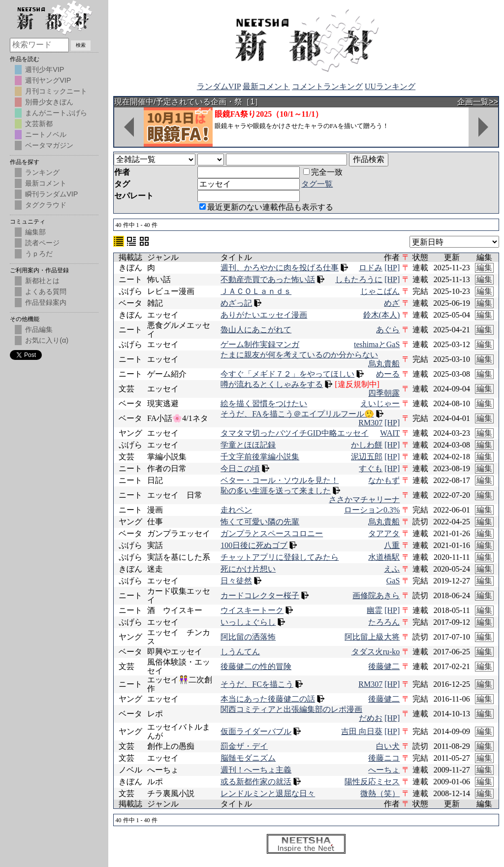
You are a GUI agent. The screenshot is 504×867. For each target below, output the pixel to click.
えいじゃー (380, 403)
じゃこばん (380, 291)
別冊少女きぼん (49, 102)
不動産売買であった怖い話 (267, 279)
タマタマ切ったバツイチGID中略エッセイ (294, 433)
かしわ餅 (366, 445)
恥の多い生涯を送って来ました (275, 490)
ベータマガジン (49, 145)
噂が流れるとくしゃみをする (271, 384)
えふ (392, 569)
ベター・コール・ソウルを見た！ (279, 480)
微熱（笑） (380, 793)
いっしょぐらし (248, 622)
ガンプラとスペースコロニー (271, 533)
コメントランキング (327, 86)
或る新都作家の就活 (255, 781)
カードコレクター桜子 (259, 595)
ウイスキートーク (252, 610)
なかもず (384, 480)
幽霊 (374, 610)
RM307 (370, 422)
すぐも (370, 468)
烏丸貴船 (384, 363)
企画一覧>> (477, 101)
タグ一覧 (317, 184)
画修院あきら (376, 595)
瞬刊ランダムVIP (51, 194)
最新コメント (266, 86)
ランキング (42, 172)
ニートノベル (45, 134)
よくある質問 (45, 291)
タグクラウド (45, 205)
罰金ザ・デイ (244, 746)
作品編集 (39, 329)
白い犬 (388, 746)
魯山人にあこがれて (255, 329)
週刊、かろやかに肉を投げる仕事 (279, 267)
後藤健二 (384, 666)
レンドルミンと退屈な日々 (267, 793)
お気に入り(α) (46, 340)
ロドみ (370, 267)
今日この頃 (240, 468)
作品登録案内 (45, 302)
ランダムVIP (219, 86)
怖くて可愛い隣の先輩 (259, 521)
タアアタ (384, 533)
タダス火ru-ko (375, 651)
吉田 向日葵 (361, 731)
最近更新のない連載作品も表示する (266, 207)
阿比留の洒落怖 (248, 637)
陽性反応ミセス (372, 781)
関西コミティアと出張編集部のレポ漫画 (291, 709)
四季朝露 (384, 393)
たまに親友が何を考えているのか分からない (299, 355)
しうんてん (240, 651)
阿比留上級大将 (372, 637)
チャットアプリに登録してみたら (279, 557)
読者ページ (42, 243)
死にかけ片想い (248, 569)
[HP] (392, 267)
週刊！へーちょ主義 (255, 770)
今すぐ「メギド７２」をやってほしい (287, 374)
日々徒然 (236, 581)
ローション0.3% (372, 510)
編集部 (35, 232)
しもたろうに (358, 279)
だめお (370, 718)
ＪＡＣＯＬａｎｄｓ (255, 291)
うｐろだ (39, 253)
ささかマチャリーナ (364, 499)
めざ (392, 303)
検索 (81, 45)
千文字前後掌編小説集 (259, 456)
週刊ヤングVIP (48, 80)
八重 (392, 545)
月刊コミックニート (56, 91)
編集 (484, 267)
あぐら (388, 329)
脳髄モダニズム (248, 758)
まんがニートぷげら (56, 113)
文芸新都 (39, 124)
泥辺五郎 (366, 456)
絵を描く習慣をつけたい (263, 403)
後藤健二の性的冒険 (255, 666)
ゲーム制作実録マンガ (259, 344)
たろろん (384, 622)
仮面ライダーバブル (255, 731)
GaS (393, 581)
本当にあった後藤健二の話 (267, 699)
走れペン (236, 510)
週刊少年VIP (44, 69)
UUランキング (390, 86)
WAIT (390, 433)
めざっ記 (236, 303)
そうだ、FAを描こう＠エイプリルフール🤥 (297, 414)
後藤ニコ (384, 758)
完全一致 (323, 172)
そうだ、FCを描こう (256, 684)
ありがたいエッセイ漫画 (263, 315)
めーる (388, 374)
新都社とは (42, 281)
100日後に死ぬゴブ (253, 545)
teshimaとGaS (377, 344)
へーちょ (384, 770)
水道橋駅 (384, 557)
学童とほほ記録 (248, 445)
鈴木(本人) (381, 315)
